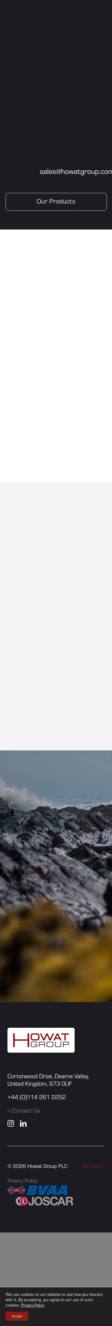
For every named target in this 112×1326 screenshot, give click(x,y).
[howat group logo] (41, 1031)
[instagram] (10, 1123)
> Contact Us (23, 1110)
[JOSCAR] (45, 1198)
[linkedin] (23, 1123)
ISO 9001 (93, 1166)
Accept (17, 1316)
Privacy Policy (22, 1180)
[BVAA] (37, 1188)
